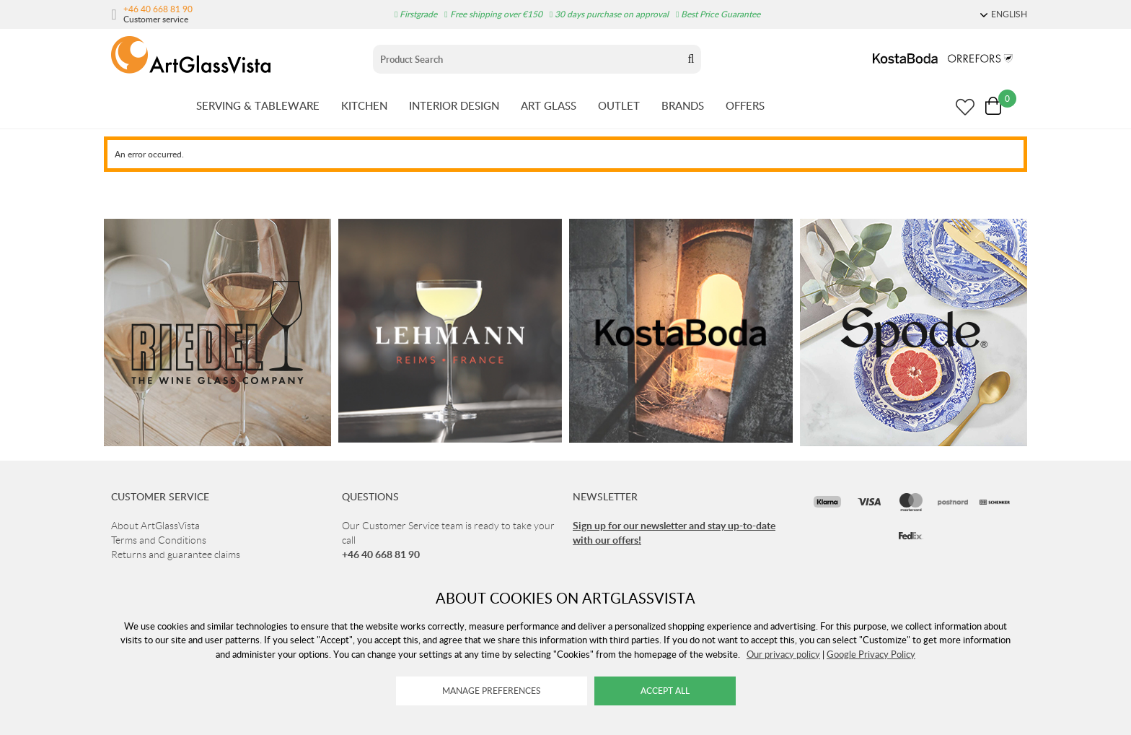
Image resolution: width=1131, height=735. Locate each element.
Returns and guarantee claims (175, 554)
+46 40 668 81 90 (158, 8)
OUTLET (619, 105)
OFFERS (745, 105)
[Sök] (527, 59)
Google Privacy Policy (871, 654)
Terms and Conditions (158, 540)
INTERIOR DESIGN (454, 105)
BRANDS (682, 105)
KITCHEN (364, 105)
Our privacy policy (783, 654)
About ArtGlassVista (155, 525)
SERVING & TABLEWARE (258, 105)
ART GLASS (548, 105)
